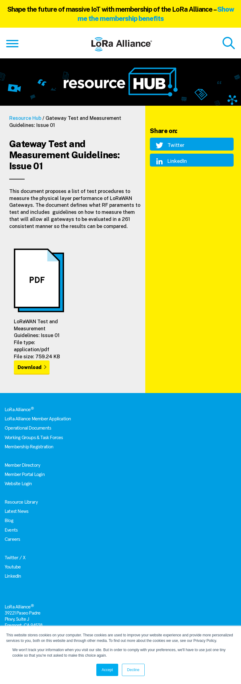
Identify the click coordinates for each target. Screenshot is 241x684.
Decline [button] (133, 670)
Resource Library (21, 502)
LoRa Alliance (19, 409)
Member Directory (22, 465)
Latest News (16, 511)
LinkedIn (13, 576)
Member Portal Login (25, 474)
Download (30, 367)
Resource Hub (25, 118)
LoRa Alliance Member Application (38, 418)
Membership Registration (29, 446)
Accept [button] (107, 670)
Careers (12, 539)
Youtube (13, 566)
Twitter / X (15, 557)
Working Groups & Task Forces (34, 437)
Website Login (18, 483)
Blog (9, 520)
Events (11, 530)
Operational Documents (28, 428)
